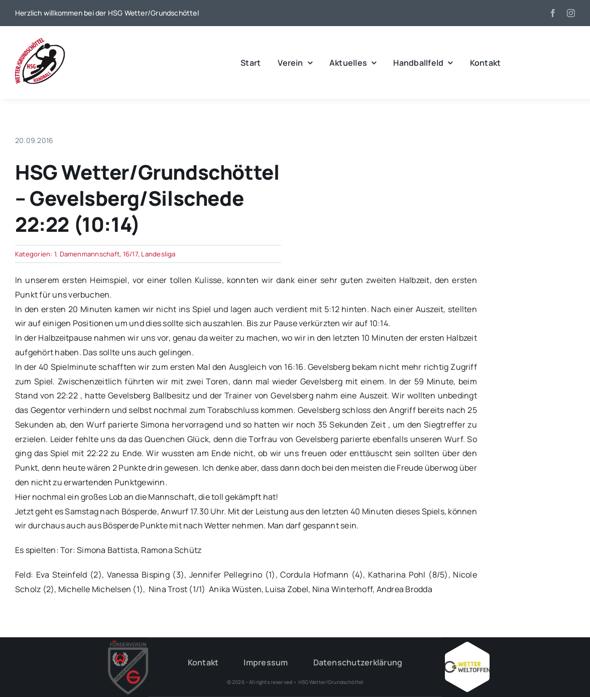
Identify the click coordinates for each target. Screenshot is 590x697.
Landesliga (158, 253)
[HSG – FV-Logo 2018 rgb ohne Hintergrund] (128, 643)
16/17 (130, 253)
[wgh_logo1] (40, 40)
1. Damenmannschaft (87, 253)
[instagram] (571, 13)
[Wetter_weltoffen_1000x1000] (467, 645)
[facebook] (553, 13)
